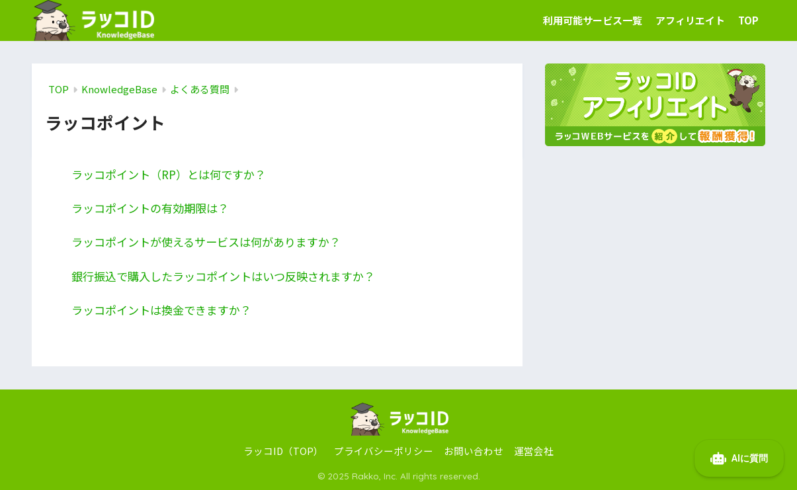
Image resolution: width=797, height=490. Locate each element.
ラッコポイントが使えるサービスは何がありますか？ (206, 241)
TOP (748, 20)
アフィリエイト (690, 20)
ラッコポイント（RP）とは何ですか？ (168, 174)
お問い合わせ (473, 451)
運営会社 (534, 451)
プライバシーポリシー (383, 451)
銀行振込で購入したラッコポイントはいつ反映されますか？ (223, 276)
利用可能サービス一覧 (592, 20)
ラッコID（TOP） (283, 451)
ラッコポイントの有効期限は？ (150, 208)
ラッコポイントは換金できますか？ (161, 310)
